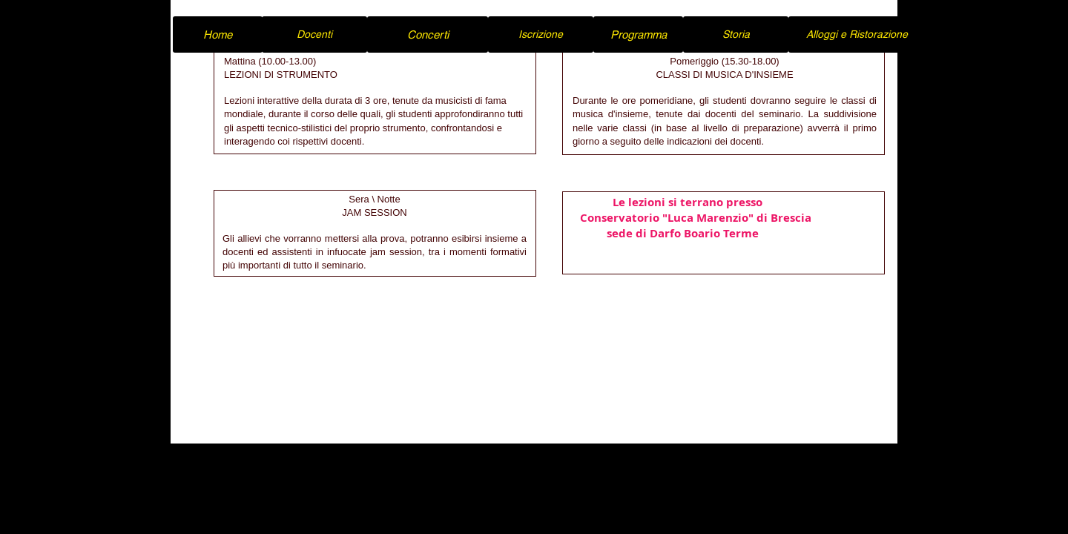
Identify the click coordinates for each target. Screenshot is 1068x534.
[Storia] (735, 34)
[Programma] (638, 34)
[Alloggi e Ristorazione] (856, 34)
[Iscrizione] (540, 34)
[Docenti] (314, 34)
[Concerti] (427, 34)
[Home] (218, 34)
